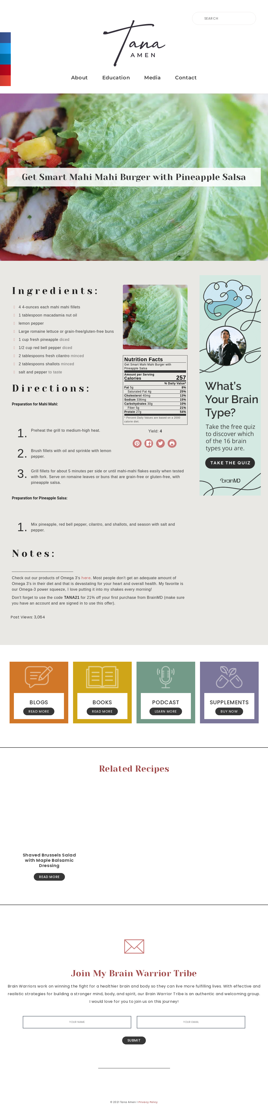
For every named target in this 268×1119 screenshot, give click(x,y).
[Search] (163, 1061)
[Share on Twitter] (160, 443)
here (86, 578)
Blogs (38, 702)
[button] (5, 37)
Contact (186, 78)
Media (152, 78)
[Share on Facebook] (149, 443)
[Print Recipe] (172, 443)
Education (116, 78)
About (79, 78)
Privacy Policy (148, 1102)
